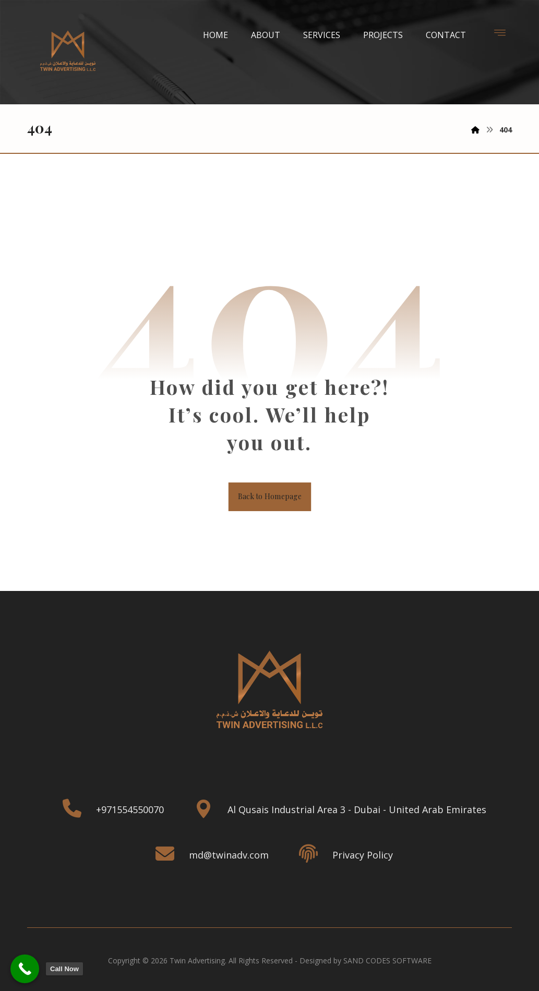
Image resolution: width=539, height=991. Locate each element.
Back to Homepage (269, 498)
